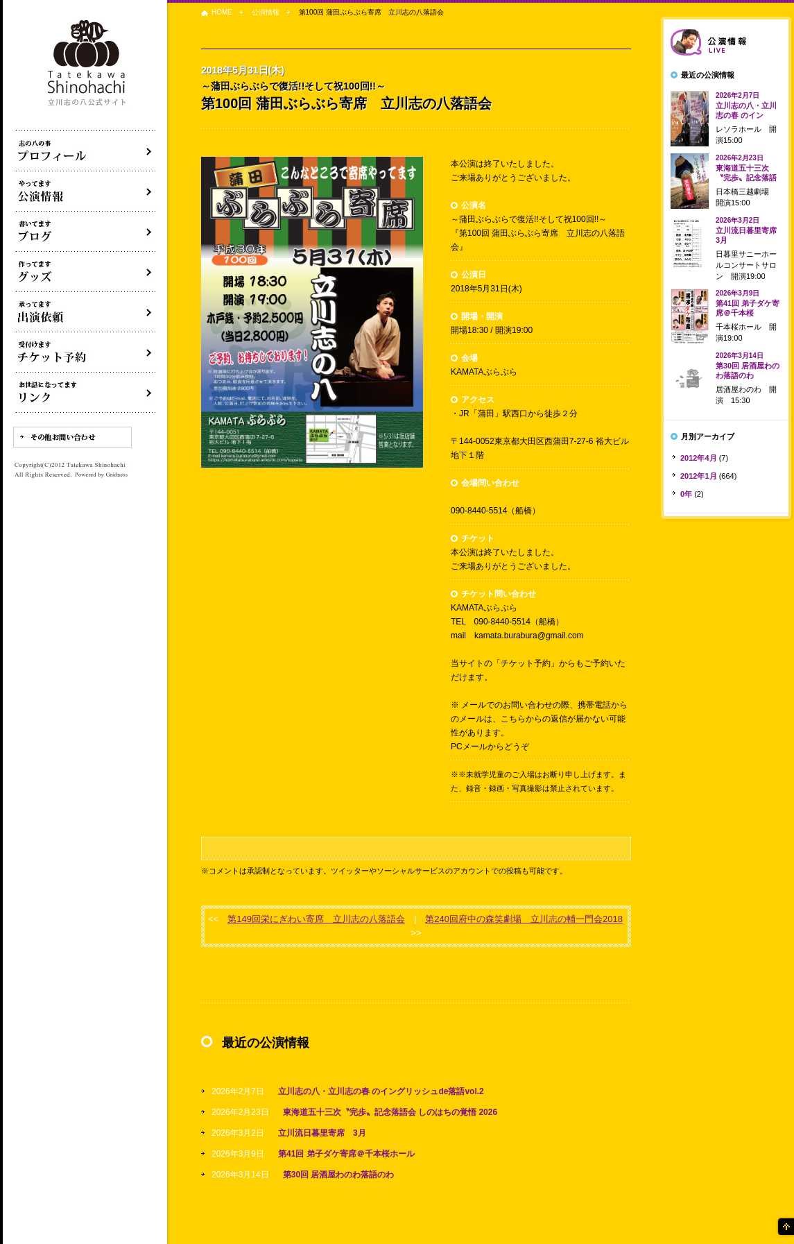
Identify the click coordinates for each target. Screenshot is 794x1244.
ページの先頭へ (785, 1226)
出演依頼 (86, 312)
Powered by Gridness (101, 475)
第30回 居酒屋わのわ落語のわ (339, 1174)
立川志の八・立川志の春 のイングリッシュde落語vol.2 (381, 1091)
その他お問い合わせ (72, 437)
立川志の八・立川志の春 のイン (746, 105)
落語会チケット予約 (86, 352)
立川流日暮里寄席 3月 (322, 1133)
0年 (686, 494)
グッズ (86, 272)
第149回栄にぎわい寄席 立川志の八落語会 (316, 919)
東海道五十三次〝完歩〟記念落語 (746, 168)
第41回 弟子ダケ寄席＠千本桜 (747, 303)
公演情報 (265, 12)
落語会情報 (726, 42)
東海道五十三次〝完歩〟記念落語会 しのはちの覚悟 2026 (390, 1112)
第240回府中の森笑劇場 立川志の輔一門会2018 (524, 919)
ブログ (86, 232)
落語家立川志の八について (86, 151)
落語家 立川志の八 (87, 63)
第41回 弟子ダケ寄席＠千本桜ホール (346, 1154)
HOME (222, 12)
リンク (86, 393)
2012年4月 (698, 458)
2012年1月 (698, 476)
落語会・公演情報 (86, 191)
